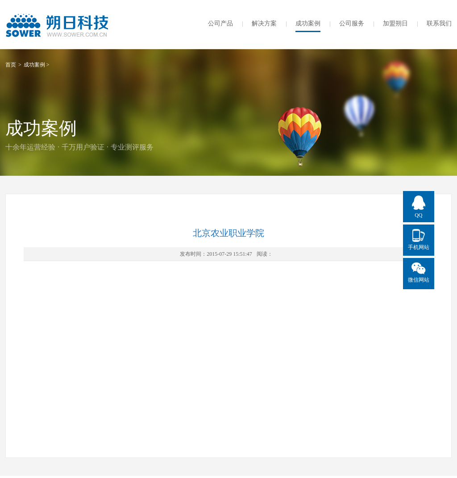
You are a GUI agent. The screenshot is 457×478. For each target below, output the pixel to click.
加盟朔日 (395, 23)
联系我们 (439, 23)
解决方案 (264, 23)
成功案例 (307, 23)
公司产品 (220, 23)
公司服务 (351, 23)
